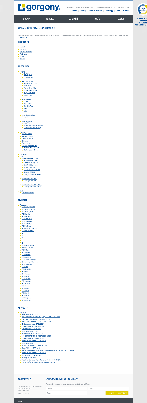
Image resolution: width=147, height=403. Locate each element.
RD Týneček (26, 283)
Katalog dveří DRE (30, 181)
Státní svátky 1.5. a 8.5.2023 (31, 355)
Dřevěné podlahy (27, 121)
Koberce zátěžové (28, 136)
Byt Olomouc (26, 274)
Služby (22, 191)
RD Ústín (25, 267)
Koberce (23, 132)
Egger (26, 117)
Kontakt (22, 59)
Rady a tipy (23, 54)
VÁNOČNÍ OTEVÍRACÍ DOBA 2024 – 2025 (36, 336)
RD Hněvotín (26, 279)
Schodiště (23, 154)
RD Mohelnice (26, 269)
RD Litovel (25, 293)
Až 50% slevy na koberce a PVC (33, 334)
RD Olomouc (26, 255)
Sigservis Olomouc (28, 245)
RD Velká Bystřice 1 (28, 212)
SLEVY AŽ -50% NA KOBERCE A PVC (35, 345)
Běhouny (25, 141)
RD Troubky (26, 252)
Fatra (25, 111)
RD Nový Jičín (26, 298)
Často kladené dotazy (31, 150)
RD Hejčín (25, 276)
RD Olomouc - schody (29, 228)
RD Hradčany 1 (27, 219)
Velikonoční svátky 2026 (30, 314)
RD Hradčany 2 (27, 221)
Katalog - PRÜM (29, 172)
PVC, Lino (25, 73)
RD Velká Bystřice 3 (28, 207)
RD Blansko (26, 214)
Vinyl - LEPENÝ (27, 99)
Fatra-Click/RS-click (30, 90)
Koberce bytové (27, 134)
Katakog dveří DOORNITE (32, 187)
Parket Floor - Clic (30, 88)
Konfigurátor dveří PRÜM (32, 174)
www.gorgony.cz (23, 390)
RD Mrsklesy (26, 271)
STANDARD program (31, 160)
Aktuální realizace (26, 52)
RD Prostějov (26, 257)
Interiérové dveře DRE (29, 179)
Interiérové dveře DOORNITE (32, 185)
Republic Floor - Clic (30, 83)
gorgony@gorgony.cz (104, 7)
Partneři (20, 401)
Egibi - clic (27, 86)
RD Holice (25, 250)
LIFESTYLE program (31, 162)
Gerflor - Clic (28, 95)
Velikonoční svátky (28, 343)
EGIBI (26, 101)
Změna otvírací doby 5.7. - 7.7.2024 (34, 341)
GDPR (22, 56)
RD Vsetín (25, 291)
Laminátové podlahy (28, 115)
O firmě (22, 47)
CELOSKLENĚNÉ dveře (32, 170)
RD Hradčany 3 (27, 224)
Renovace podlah (28, 193)
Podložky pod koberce (29, 146)
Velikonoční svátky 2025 (30, 331)
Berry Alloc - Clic (29, 93)
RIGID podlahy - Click (29, 81)
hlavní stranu (22, 37)
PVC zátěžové (28, 77)
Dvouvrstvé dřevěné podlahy (33, 125)
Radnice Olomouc (28, 247)
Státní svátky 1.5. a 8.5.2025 (31, 329)
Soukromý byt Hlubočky (30, 262)
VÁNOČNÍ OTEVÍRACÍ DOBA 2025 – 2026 (36, 322)
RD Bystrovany (27, 264)
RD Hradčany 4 (27, 226)
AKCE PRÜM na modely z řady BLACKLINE (36, 319)
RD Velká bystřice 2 (28, 209)
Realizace (23, 205)
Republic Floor (28, 106)
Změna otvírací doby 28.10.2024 (33, 338)
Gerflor (26, 108)
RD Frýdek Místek (28, 231)
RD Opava (25, 288)
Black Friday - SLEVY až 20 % (32, 348)
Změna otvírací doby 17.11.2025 (33, 324)
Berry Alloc (27, 104)
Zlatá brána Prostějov (29, 259)
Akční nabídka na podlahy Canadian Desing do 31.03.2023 (41, 360)
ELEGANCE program (31, 165)
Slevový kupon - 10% (29, 357)
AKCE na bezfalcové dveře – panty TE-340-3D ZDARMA (41, 317)
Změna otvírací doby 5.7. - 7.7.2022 (34, 353)
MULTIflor (27, 123)
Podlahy (22, 71)
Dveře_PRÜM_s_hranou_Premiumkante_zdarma (38, 362)
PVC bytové (28, 75)
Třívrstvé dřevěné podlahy (32, 128)
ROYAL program (29, 167)
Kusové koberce (27, 139)
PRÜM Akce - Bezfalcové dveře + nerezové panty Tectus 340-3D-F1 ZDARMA (48, 350)
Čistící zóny (26, 143)
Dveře (22, 157)
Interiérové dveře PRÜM (30, 158)
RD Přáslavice (26, 216)
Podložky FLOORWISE (31, 147)
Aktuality (23, 49)
